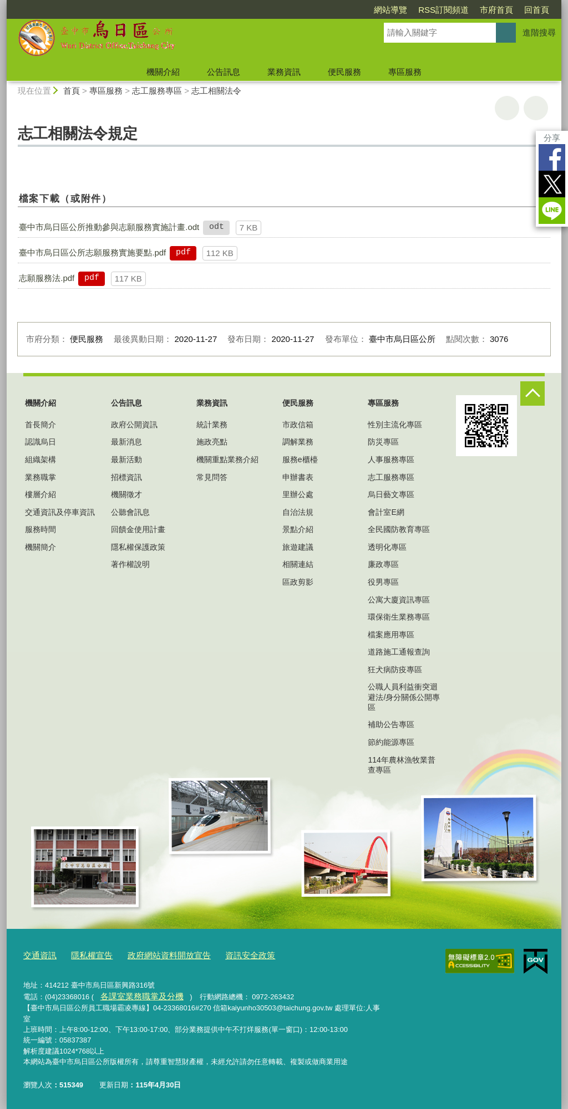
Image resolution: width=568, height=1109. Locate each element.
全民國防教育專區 (399, 529)
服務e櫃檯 (300, 459)
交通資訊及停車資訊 (60, 512)
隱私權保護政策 (138, 547)
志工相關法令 (216, 90)
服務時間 (40, 529)
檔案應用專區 (391, 634)
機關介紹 (163, 71)
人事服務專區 (391, 459)
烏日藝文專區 (391, 494)
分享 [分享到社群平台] (552, 138)
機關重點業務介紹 (227, 459)
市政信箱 (297, 424)
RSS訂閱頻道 (443, 9)
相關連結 (297, 564)
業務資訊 (284, 71)
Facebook (552, 157)
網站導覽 (390, 9)
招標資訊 (126, 477)
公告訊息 (223, 71)
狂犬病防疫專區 (395, 669)
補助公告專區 (391, 724)
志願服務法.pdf (46, 278)
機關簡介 (40, 547)
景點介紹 (297, 529)
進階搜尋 (539, 32)
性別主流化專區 (395, 424)
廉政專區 (383, 564)
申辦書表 (297, 477)
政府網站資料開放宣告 (154, 954)
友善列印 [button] (507, 108)
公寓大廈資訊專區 (399, 599)
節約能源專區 (391, 742)
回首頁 (536, 9)
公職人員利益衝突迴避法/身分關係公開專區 (404, 696)
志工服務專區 (157, 90)
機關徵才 (126, 494)
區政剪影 (297, 582)
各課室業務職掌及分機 (135, 994)
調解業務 (297, 441)
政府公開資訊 (134, 424)
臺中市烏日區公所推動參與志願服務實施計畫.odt (109, 227)
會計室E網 (386, 512)
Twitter (552, 184)
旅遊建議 (297, 547)
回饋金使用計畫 (138, 529)
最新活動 (126, 459)
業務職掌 (40, 477)
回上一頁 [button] (536, 108)
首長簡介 (40, 424)
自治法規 (297, 512)
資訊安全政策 (225, 954)
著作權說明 (130, 564)
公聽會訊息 (130, 512)
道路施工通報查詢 (399, 651)
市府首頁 (496, 9)
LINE (552, 210)
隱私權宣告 (85, 954)
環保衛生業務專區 (399, 616)
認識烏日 (40, 441)
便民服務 (344, 71)
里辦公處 (297, 494)
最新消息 (126, 441)
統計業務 (211, 424)
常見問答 (211, 477)
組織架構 (40, 459)
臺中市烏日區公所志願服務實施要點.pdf (92, 252)
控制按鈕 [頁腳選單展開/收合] (532, 393)
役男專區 (383, 582)
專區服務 (405, 71)
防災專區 (383, 441)
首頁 (71, 90)
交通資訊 (37, 954)
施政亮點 (211, 441)
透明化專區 (387, 547)
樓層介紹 (40, 494)
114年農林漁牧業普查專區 (401, 764)
